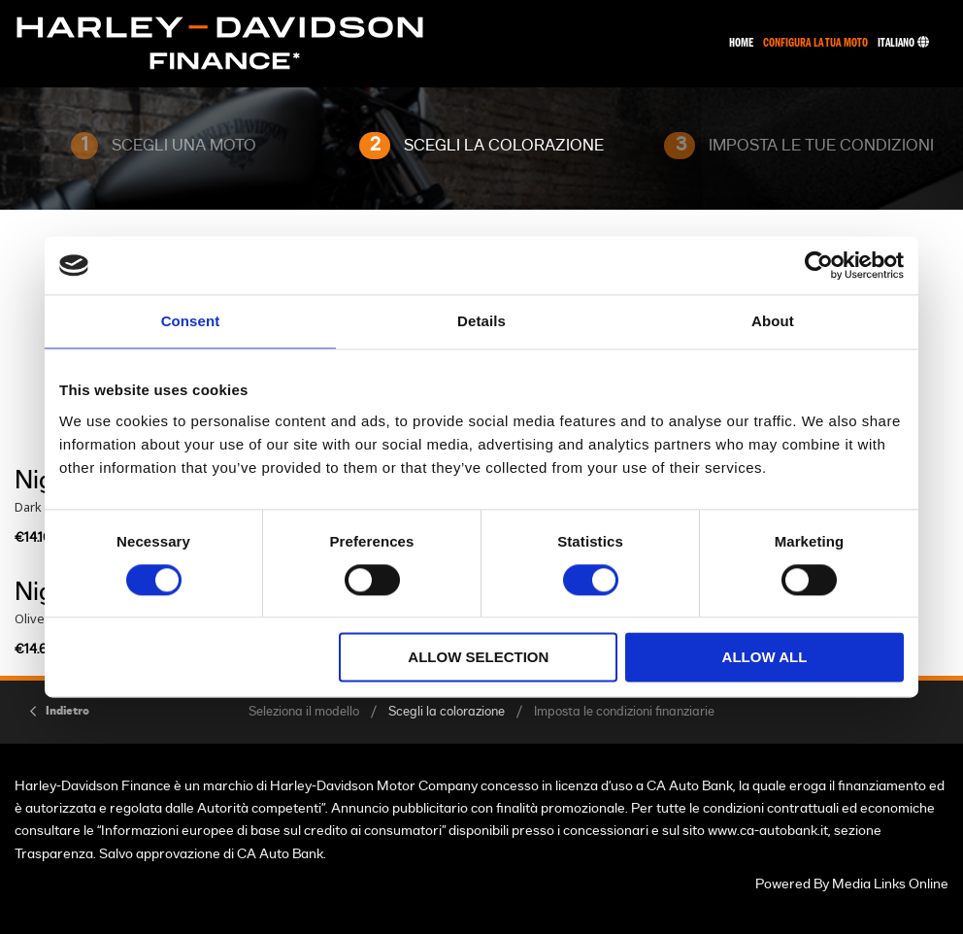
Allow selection (478, 658)
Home (741, 43)
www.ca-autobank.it (768, 830)
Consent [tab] (190, 321)
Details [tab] (481, 321)
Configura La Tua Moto (815, 43)
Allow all (765, 658)
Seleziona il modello (304, 712)
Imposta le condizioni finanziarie (624, 712)
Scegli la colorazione (446, 712)
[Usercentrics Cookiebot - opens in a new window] (819, 265)
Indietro (67, 711)
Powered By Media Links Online (851, 884)
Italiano (903, 43)
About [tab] (772, 321)
